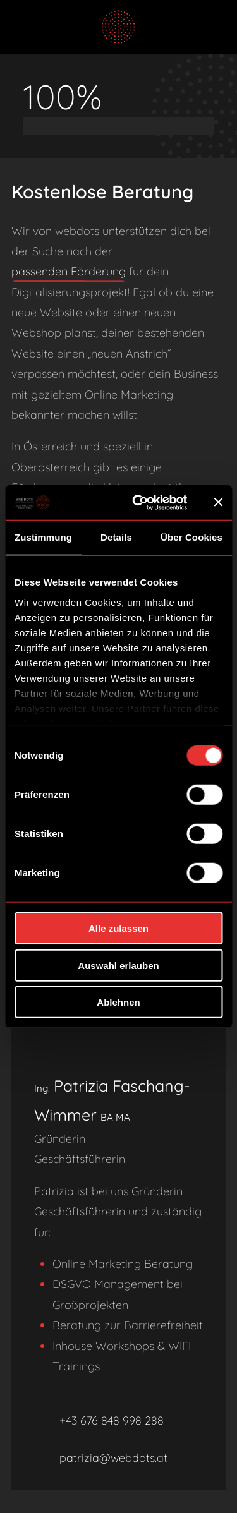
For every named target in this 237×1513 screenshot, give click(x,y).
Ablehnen (118, 1002)
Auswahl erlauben (118, 965)
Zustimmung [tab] (43, 537)
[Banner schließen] (218, 502)
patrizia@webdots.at (100, 1458)
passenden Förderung (68, 271)
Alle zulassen (118, 928)
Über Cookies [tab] (191, 537)
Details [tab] (116, 537)
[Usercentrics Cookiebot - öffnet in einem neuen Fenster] (138, 502)
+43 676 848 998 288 (99, 1421)
